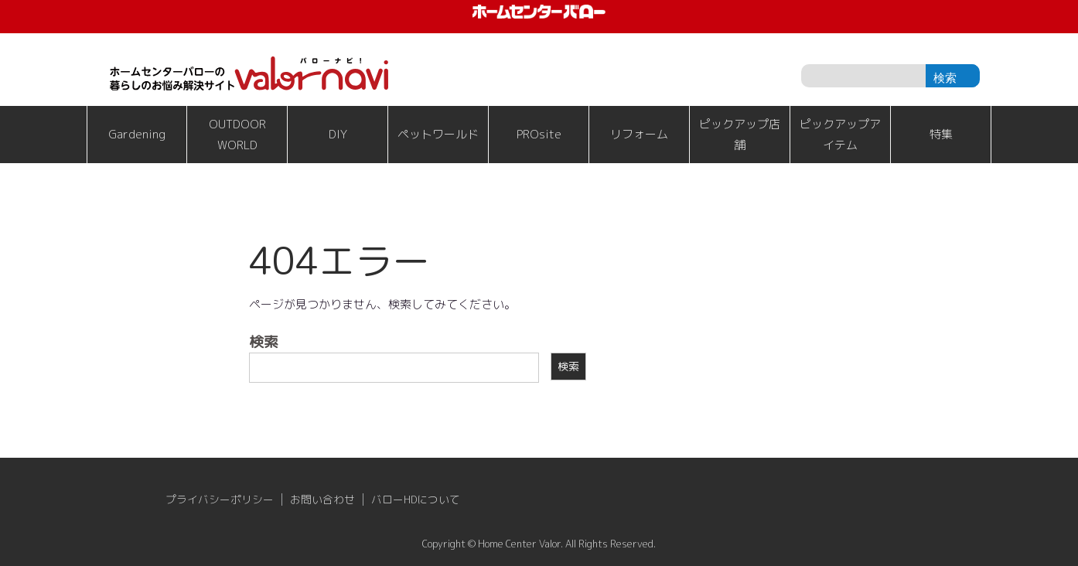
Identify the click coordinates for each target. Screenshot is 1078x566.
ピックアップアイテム (840, 134)
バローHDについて (415, 499)
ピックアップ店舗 (739, 134)
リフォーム (639, 134)
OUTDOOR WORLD (237, 134)
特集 (941, 134)
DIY (338, 134)
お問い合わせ (322, 499)
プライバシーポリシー (219, 499)
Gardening (136, 134)
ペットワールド (438, 134)
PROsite (539, 134)
